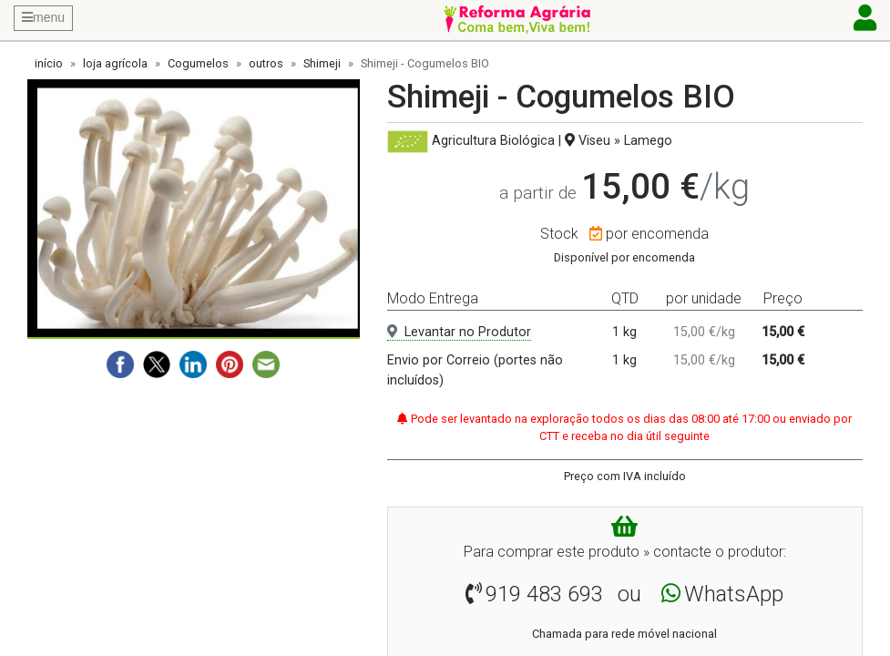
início (49, 63)
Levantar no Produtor (459, 332)
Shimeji (322, 63)
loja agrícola (115, 63)
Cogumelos (198, 63)
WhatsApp (733, 594)
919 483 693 (544, 594)
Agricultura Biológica (493, 141)
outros (266, 63)
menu (43, 17)
